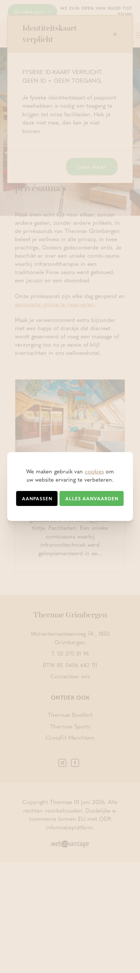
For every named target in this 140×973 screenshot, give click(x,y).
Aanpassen (37, 498)
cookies (94, 471)
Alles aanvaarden (91, 498)
